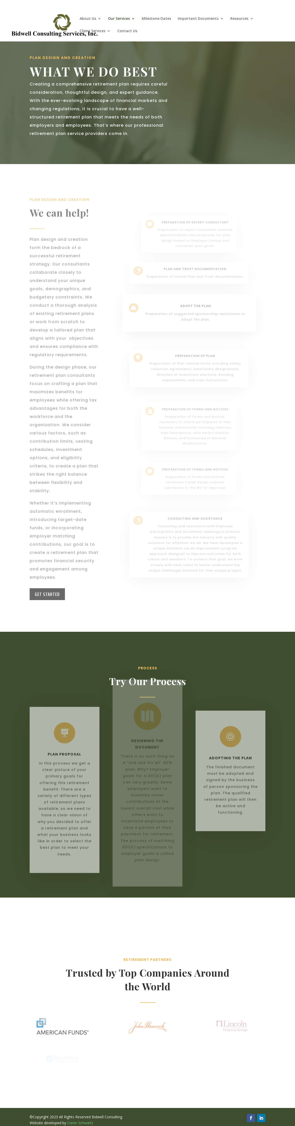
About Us (88, 19)
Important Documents (198, 19)
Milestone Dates (156, 19)
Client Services (92, 31)
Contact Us (127, 31)
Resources (239, 19)
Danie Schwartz (80, 1122)
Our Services (119, 19)
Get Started (47, 594)
